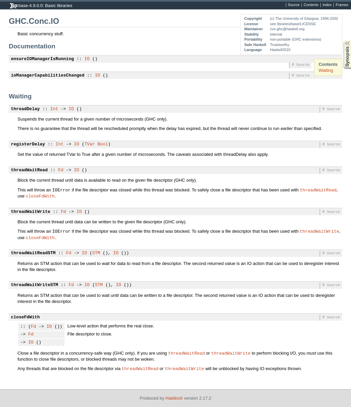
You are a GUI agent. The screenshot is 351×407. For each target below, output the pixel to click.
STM (96, 253)
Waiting (326, 70)
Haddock (174, 398)
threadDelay (25, 109)
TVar (89, 144)
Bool (103, 144)
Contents (311, 5)
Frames (342, 5)
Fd (61, 170)
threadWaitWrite (30, 212)
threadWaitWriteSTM (34, 285)
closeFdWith (40, 196)
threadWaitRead (29, 170)
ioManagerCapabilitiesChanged (47, 76)
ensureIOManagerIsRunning (42, 59)
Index (327, 5)
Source (294, 5)
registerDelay (28, 144)
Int (54, 109)
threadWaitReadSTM (33, 253)
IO (87, 59)
